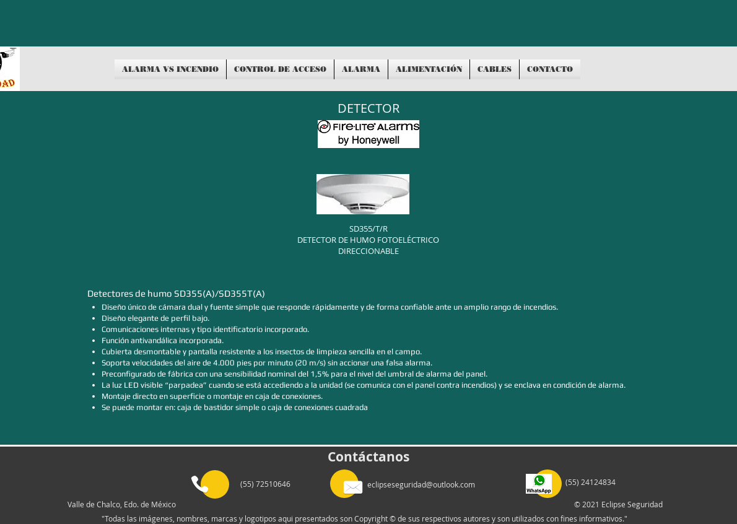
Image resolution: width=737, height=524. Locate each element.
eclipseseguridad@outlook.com (421, 484)
